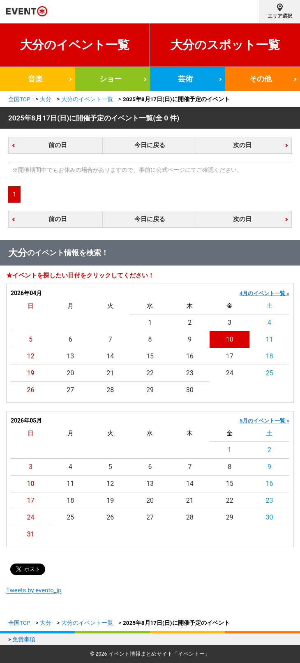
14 (110, 356)
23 (190, 373)
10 (229, 339)
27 (70, 390)
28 (110, 390)
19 (30, 373)
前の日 (57, 145)
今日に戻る (149, 145)
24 (229, 373)
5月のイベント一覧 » (264, 420)
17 (229, 356)
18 (269, 356)
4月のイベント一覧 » (264, 293)
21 (110, 373)
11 (269, 339)
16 (190, 356)
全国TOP (19, 99)
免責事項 (23, 639)
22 (150, 373)
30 (190, 390)
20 (70, 373)
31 (30, 534)
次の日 (242, 145)
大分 (45, 99)
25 (269, 373)
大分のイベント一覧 (74, 45)
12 (30, 356)
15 (150, 356)
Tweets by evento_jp (34, 590)
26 (30, 390)
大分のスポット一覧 (225, 45)
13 (70, 356)
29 (150, 390)
